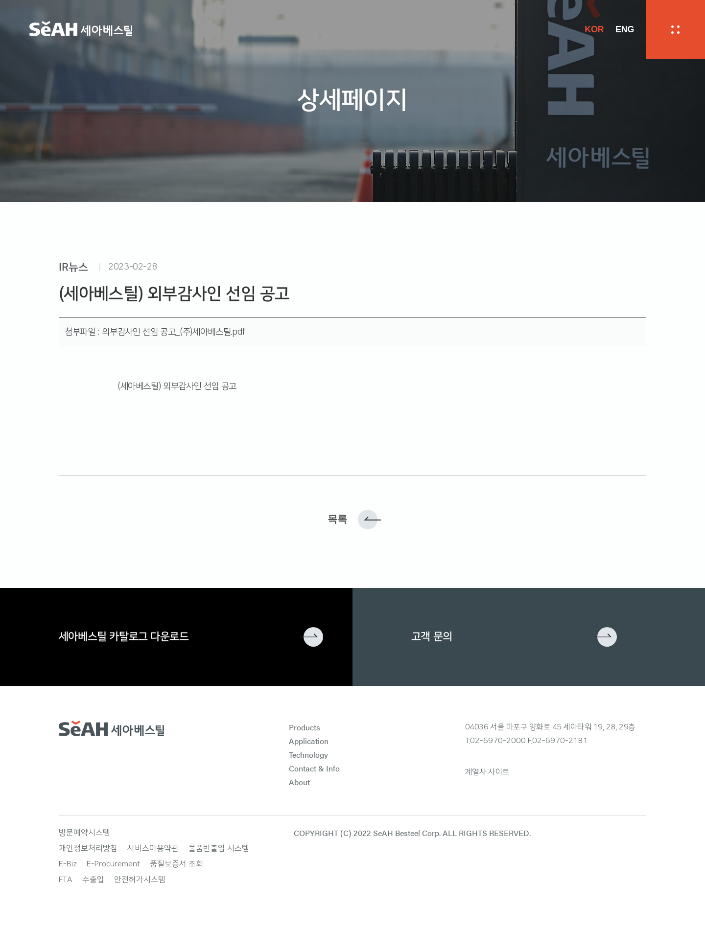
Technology (308, 754)
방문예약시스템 (84, 832)
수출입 (93, 879)
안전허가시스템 (139, 879)
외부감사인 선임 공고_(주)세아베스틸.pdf (173, 332)
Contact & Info (314, 768)
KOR (594, 29)
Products (304, 727)
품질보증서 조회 (176, 863)
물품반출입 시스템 (218, 848)
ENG (624, 29)
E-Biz (68, 863)
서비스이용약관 (153, 848)
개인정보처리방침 (88, 848)
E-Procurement (113, 863)
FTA (65, 879)
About (299, 782)
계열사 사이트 (487, 772)
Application (309, 740)
